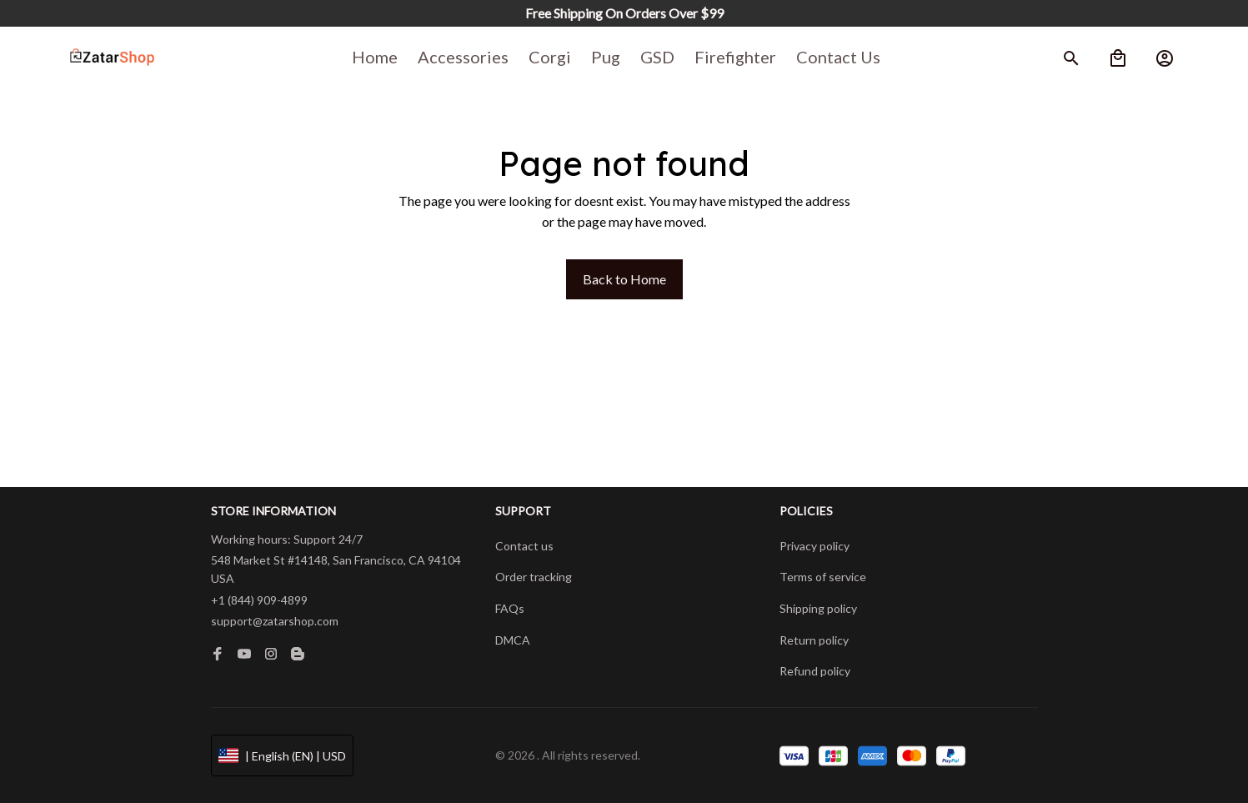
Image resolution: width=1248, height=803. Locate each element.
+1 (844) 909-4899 (259, 600)
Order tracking (533, 577)
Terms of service (822, 577)
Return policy (814, 640)
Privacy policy (814, 546)
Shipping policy (818, 608)
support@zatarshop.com (274, 621)
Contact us (524, 546)
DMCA (512, 640)
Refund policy (814, 671)
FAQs (509, 608)
